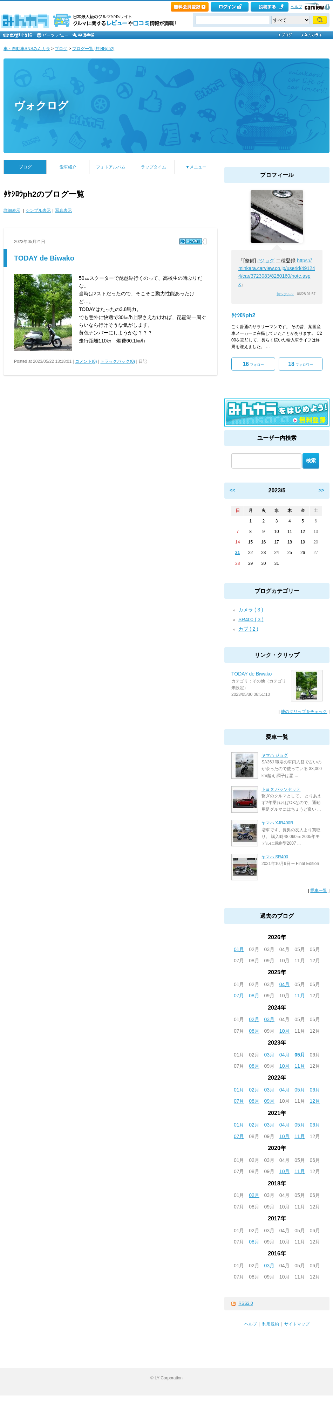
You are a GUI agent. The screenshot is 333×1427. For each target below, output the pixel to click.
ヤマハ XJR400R (277, 822)
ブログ (61, 48)
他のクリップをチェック (304, 711)
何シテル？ (285, 294)
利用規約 (270, 1324)
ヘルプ (296, 7)
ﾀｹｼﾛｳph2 (243, 315)
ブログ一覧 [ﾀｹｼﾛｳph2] (93, 48)
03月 (269, 1019)
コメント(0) (86, 361)
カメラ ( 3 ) (250, 609)
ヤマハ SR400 (274, 856)
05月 (299, 1055)
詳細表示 (12, 210)
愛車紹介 (68, 167)
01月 (239, 949)
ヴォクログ (41, 105)
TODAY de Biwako (44, 258)
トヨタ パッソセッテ (280, 789)
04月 (284, 984)
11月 (299, 995)
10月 (284, 1031)
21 (237, 552)
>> (321, 490)
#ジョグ (266, 260)
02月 (254, 1019)
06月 (315, 1090)
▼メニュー (195, 167)
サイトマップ (297, 1324)
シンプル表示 (38, 210)
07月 (239, 995)
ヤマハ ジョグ (274, 755)
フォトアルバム (110, 167)
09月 (269, 1101)
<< (232, 490)
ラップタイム (153, 167)
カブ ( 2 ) (248, 629)
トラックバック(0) (117, 361)
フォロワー (300, 364)
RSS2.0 (245, 1303)
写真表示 (63, 210)
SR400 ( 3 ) (251, 619)
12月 (315, 1101)
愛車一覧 (318, 890)
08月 (254, 995)
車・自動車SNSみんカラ (27, 48)
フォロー (253, 364)
